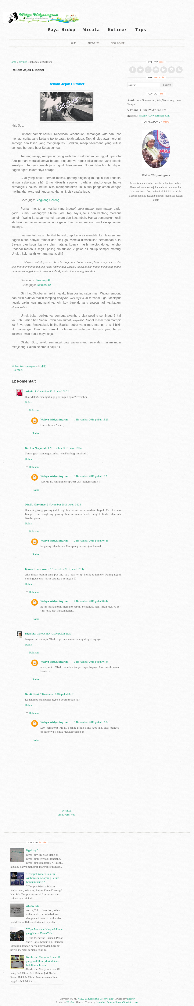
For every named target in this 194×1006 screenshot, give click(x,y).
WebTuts (71, 1002)
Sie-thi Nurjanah (36, 448)
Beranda (66, 810)
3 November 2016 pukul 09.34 (91, 661)
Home (73, 43)
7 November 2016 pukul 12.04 (91, 722)
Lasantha (100, 1002)
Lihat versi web (66, 814)
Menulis (23, 62)
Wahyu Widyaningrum (25, 366)
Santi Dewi (32, 694)
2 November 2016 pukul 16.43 (54, 633)
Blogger (131, 998)
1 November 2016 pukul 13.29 (91, 419)
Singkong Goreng (47, 200)
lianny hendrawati (36, 569)
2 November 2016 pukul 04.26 (64, 504)
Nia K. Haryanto (35, 504)
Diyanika (30, 633)
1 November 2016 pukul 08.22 (52, 391)
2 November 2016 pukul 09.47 (91, 601)
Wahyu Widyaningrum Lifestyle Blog (95, 998)
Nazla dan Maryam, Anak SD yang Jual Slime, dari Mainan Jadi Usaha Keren (43, 961)
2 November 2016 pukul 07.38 (67, 569)
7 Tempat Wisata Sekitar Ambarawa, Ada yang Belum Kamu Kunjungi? (42, 878)
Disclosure (117, 43)
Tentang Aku (44, 280)
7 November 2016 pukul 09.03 (57, 694)
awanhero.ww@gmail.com (154, 115)
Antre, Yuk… (33, 905)
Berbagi (18, 370)
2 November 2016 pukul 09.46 (91, 540)
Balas (28, 402)
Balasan (34, 410)
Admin (29, 391)
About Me (93, 43)
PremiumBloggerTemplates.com (122, 1002)
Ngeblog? (32, 850)
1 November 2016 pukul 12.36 (65, 448)
